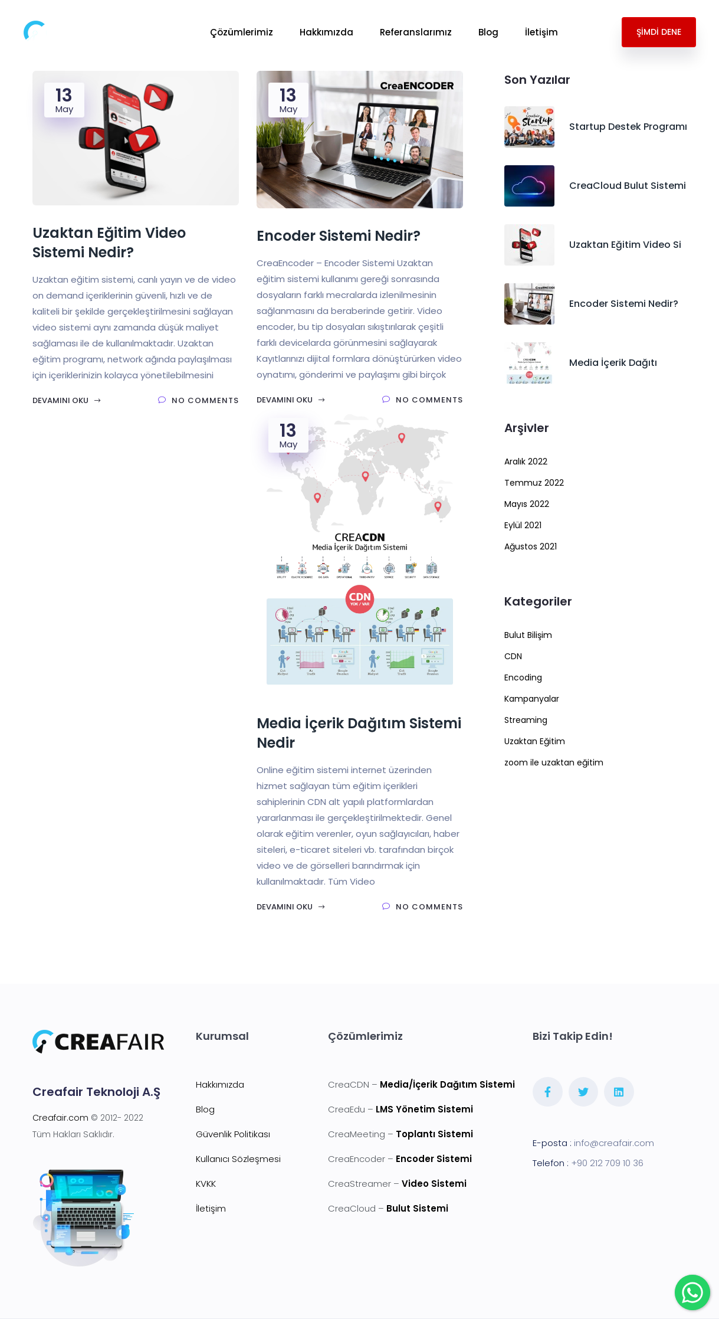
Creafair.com (60, 1118)
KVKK (206, 1183)
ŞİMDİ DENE (658, 32)
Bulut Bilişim (528, 635)
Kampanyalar (531, 699)
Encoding (523, 677)
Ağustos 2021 (530, 546)
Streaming (525, 720)
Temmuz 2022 (534, 483)
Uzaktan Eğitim (534, 741)
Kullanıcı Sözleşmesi (238, 1159)
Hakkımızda (326, 32)
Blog (488, 32)
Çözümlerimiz (241, 32)
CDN (513, 656)
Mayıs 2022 (526, 504)
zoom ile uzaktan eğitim (553, 762)
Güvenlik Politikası (233, 1134)
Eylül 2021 (522, 525)
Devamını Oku (66, 400)
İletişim (541, 32)
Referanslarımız (416, 32)
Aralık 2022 (525, 461)
